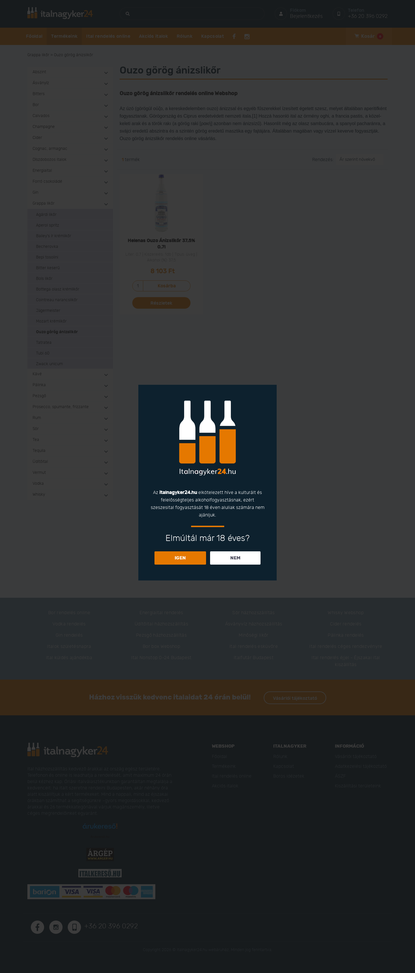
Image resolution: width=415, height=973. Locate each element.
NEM (235, 558)
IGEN (180, 558)
